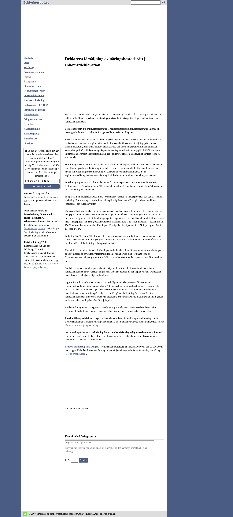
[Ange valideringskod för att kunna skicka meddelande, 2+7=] (74, 460)
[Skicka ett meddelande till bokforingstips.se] (83, 460)
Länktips (28, 143)
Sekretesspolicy (31, 133)
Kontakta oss (30, 138)
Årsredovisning (31, 114)
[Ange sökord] (145, 2)
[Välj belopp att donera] (42, 181)
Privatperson (30, 81)
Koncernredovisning (34, 100)
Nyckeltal (28, 124)
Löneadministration (34, 95)
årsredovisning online (34, 228)
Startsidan (29, 58)
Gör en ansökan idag (75, 354)
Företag (27, 77)
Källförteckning (32, 129)
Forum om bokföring (34, 109)
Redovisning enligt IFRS (36, 105)
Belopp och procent (33, 119)
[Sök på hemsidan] (163, 2)
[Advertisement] (94, 32)
